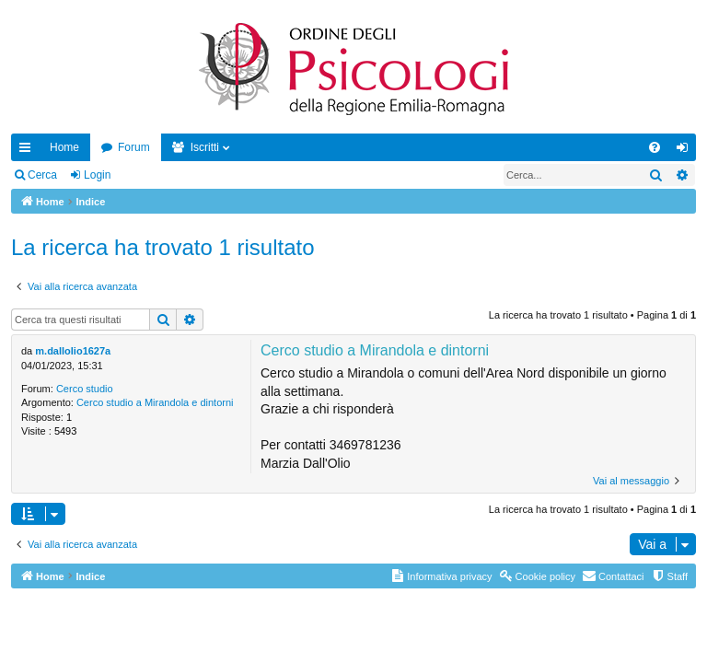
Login (97, 175)
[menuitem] (654, 147)
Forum (134, 147)
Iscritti (205, 147)
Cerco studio (84, 388)
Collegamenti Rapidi (28, 151)
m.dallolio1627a (72, 350)
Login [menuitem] (686, 151)
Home (64, 147)
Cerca (42, 175)
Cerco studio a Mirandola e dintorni (155, 402)
